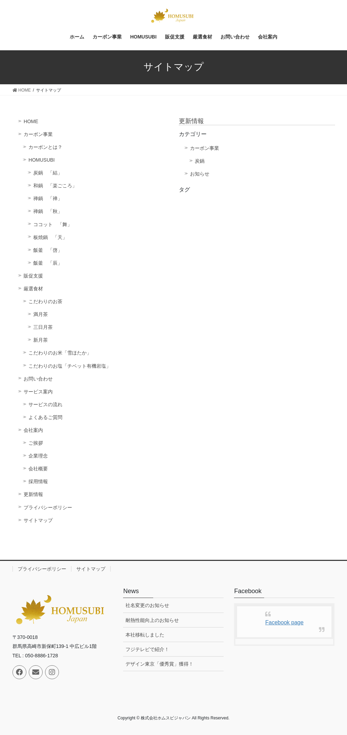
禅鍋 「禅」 (47, 198)
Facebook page (284, 622)
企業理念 (38, 456)
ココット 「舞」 (52, 224)
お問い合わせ (38, 379)
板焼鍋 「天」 (50, 237)
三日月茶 (43, 327)
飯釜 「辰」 (47, 263)
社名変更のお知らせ (147, 605)
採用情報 (38, 481)
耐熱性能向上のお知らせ (152, 620)
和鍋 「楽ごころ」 (55, 185)
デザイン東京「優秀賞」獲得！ (159, 664)
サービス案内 (38, 391)
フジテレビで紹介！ (147, 649)
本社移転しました (144, 635)
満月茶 (40, 314)
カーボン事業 (38, 134)
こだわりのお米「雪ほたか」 (60, 353)
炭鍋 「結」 (47, 173)
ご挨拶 (35, 443)
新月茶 (40, 340)
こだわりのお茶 (45, 301)
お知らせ (199, 174)
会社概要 (38, 468)
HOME (31, 121)
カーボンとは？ (45, 147)
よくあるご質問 (45, 417)
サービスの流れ (45, 404)
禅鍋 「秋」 (47, 211)
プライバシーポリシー (48, 507)
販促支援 (33, 276)
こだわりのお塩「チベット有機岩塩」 (69, 366)
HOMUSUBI (41, 160)
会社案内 (33, 430)
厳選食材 (33, 288)
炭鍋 (200, 161)
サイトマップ (38, 520)
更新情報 (33, 494)
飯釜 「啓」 (47, 250)
